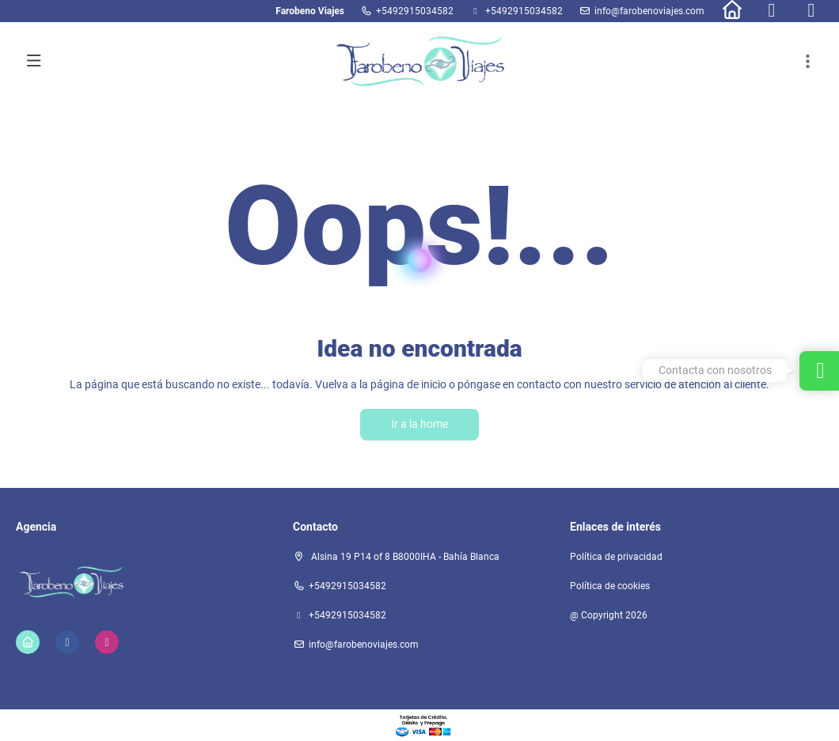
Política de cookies (610, 586)
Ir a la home (419, 424)
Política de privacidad (616, 556)
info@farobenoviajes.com (649, 11)
